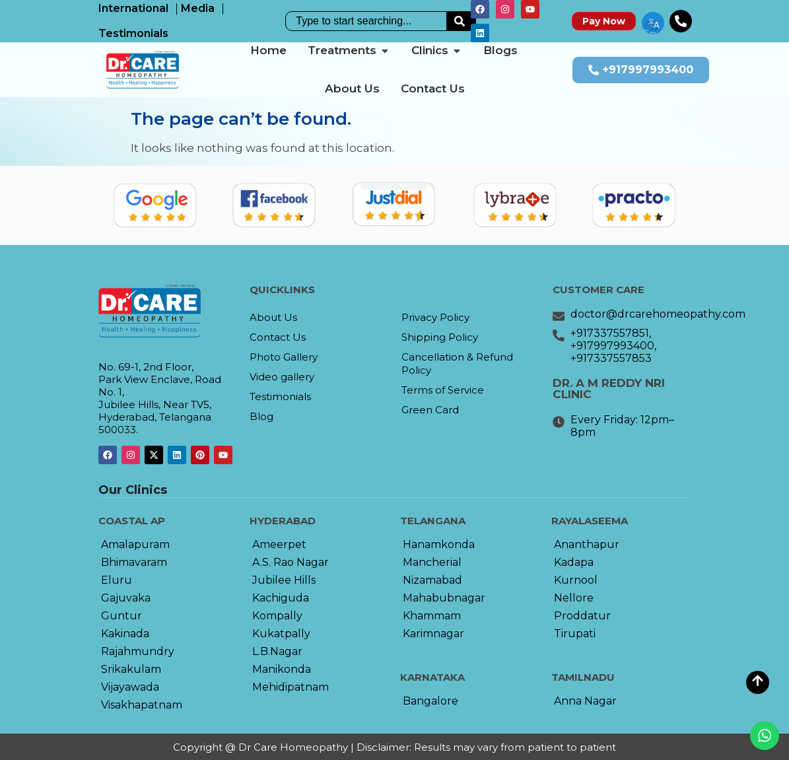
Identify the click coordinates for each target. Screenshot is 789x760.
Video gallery (282, 376)
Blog (261, 416)
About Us (273, 317)
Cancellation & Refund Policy (457, 363)
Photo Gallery (284, 357)
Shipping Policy (439, 337)
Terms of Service (442, 390)
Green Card (430, 409)
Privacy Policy (435, 317)
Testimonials (280, 396)
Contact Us (278, 337)
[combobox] (365, 21)
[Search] (461, 21)
